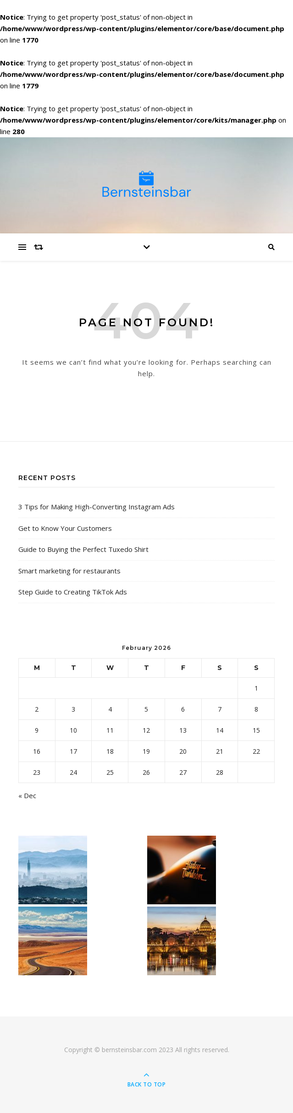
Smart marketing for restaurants (69, 570)
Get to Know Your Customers (65, 528)
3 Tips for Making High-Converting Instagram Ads (96, 506)
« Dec (27, 795)
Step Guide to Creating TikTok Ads (72, 591)
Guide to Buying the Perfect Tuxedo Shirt (83, 549)
